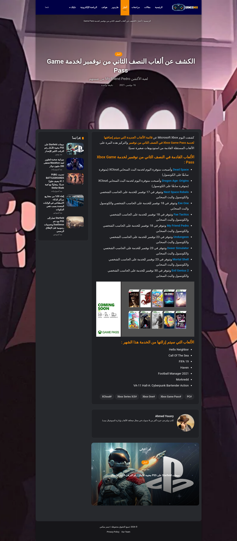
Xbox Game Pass (170, 396)
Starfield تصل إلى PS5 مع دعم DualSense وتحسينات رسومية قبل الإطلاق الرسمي (54, 224)
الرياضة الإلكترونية (88, 7)
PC (188, 396)
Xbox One (148, 396)
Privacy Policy (113, 530)
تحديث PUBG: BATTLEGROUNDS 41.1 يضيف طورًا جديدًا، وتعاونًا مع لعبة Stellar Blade (54, 181)
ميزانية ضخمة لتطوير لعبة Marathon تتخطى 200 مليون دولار (54, 162)
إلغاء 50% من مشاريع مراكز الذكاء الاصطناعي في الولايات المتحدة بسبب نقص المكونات (53, 203)
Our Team (125, 530)
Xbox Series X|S (126, 396)
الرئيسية (160, 7)
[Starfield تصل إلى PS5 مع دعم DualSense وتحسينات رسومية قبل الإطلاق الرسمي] (75, 222)
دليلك (73, 7)
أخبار (125, 7)
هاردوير (115, 7)
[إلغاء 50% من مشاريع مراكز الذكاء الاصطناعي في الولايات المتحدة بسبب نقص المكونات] (75, 201)
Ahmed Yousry (164, 416)
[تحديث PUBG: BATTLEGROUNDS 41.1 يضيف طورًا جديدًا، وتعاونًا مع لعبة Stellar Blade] (75, 179)
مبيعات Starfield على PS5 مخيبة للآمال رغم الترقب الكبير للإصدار (145, 472)
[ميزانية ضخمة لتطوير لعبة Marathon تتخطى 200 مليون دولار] (75, 164)
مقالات (147, 7)
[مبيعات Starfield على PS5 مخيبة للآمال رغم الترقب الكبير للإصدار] (75, 149)
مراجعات (136, 7)
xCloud (106, 396)
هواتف (104, 7)
